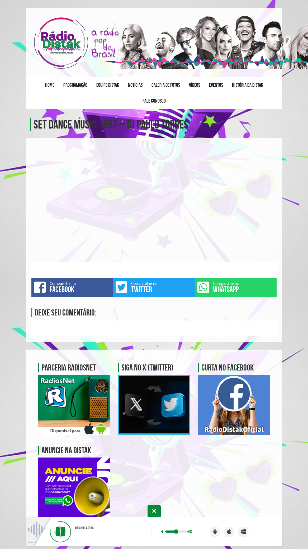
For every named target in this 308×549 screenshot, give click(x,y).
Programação (75, 85)
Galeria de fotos (165, 85)
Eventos (216, 85)
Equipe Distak (107, 85)
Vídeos (194, 85)
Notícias (135, 85)
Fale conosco (154, 101)
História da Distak (247, 85)
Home (49, 85)
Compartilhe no (72, 287)
